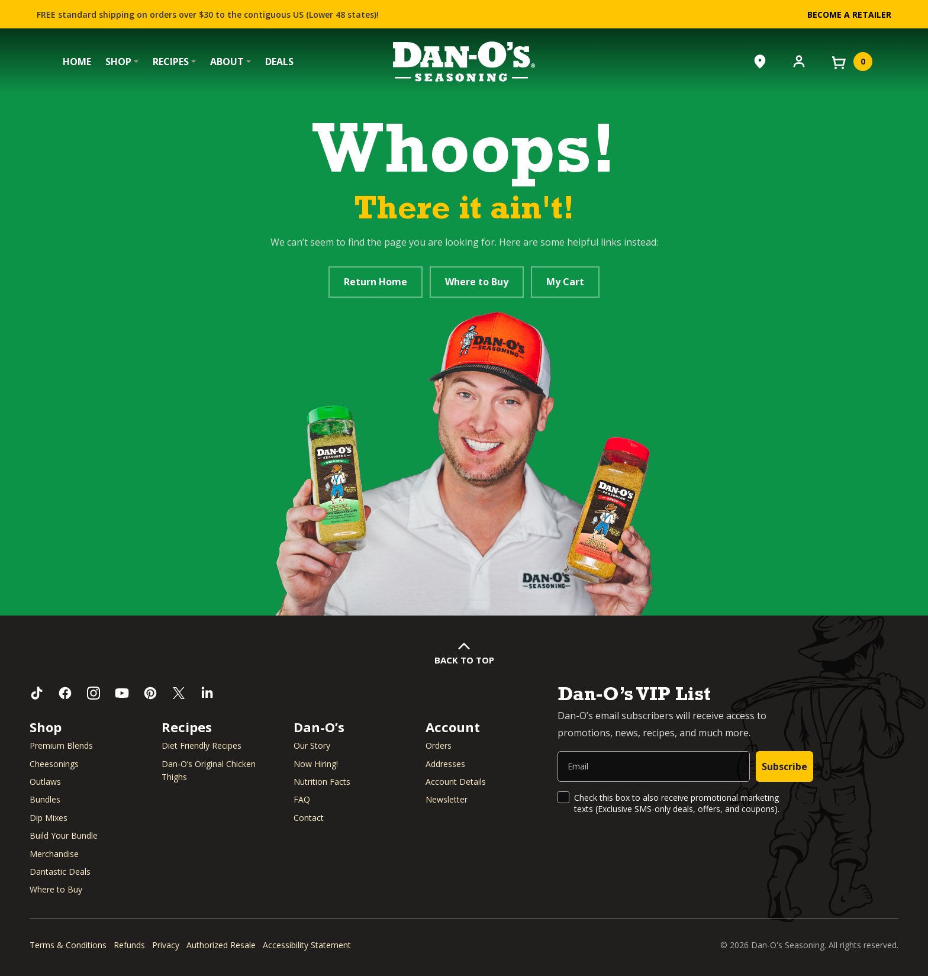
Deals (279, 61)
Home (77, 61)
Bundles (45, 799)
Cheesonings (54, 763)
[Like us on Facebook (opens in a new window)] (65, 693)
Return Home (375, 281)
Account (453, 727)
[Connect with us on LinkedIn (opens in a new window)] (207, 693)
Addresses (445, 763)
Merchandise (54, 853)
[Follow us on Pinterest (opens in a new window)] (150, 693)
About (227, 61)
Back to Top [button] (464, 660)
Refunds (129, 945)
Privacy (165, 945)
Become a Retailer (849, 14)
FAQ (302, 799)
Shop (118, 61)
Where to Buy (476, 281)
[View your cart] (851, 62)
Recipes (171, 61)
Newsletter (447, 799)
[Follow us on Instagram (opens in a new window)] (93, 693)
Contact (309, 817)
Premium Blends (61, 745)
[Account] (799, 60)
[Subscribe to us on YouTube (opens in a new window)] (122, 693)
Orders (439, 745)
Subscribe (784, 766)
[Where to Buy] (760, 61)
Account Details (456, 781)
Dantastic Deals (60, 871)
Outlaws (45, 781)
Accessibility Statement (307, 945)
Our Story (312, 745)
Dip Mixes (48, 817)
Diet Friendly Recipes (201, 745)
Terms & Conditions (68, 945)
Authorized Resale (221, 945)
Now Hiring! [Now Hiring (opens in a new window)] (316, 763)
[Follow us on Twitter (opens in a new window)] (179, 693)
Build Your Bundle (64, 835)
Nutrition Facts (322, 781)
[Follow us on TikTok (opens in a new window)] (37, 693)
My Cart (565, 281)
